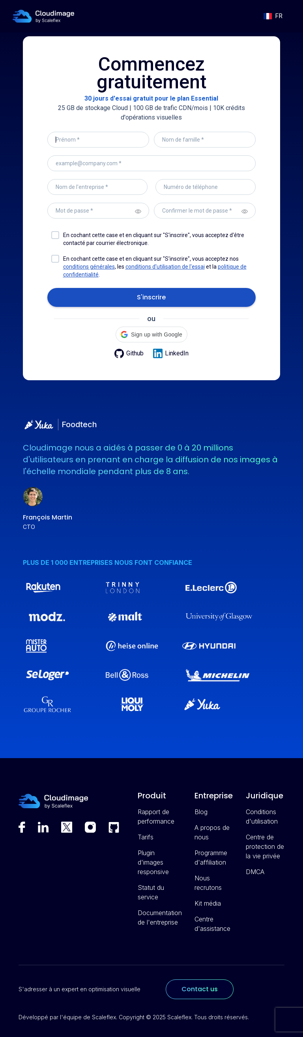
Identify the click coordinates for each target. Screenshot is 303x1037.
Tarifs (145, 837)
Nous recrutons (208, 882)
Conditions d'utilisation (262, 816)
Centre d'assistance (212, 923)
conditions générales (89, 266)
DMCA (255, 872)
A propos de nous (212, 832)
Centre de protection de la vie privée (265, 846)
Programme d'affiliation (211, 857)
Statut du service (151, 892)
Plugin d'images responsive (153, 862)
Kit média (208, 903)
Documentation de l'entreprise (160, 917)
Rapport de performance (156, 816)
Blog (201, 812)
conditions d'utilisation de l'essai (165, 266)
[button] (273, 16)
